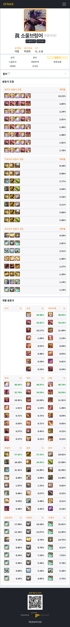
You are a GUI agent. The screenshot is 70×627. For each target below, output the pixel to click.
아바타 (13, 66)
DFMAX (8, 4)
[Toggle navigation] (64, 4)
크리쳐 (35, 66)
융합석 (57, 57)
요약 (12, 57)
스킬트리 (12, 61)
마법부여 (35, 61)
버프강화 (57, 61)
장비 (35, 57)
